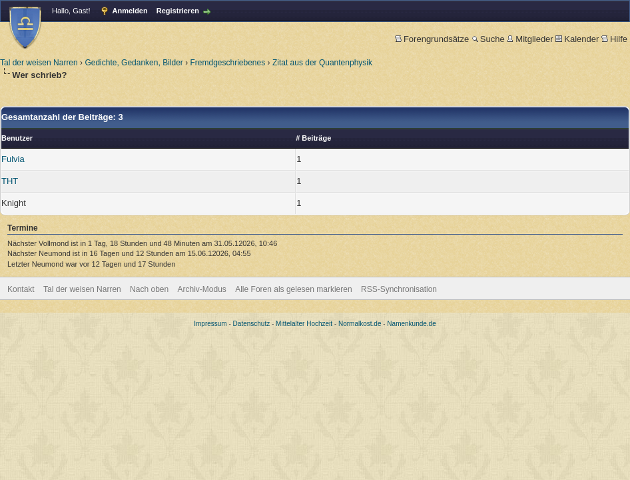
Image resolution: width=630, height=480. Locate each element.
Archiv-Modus (202, 289)
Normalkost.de (359, 323)
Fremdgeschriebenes (227, 62)
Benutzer (17, 138)
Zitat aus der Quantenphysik (322, 62)
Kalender (577, 39)
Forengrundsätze (432, 39)
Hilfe (614, 39)
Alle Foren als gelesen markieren (293, 289)
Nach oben (149, 289)
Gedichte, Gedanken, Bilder (133, 62)
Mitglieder (530, 39)
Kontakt (21, 289)
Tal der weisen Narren (39, 62)
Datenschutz (251, 323)
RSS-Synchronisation (399, 289)
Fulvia (13, 159)
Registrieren (178, 11)
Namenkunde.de (411, 323)
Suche (488, 39)
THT (9, 181)
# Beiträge (313, 138)
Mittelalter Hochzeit (304, 323)
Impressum (210, 323)
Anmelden (130, 11)
